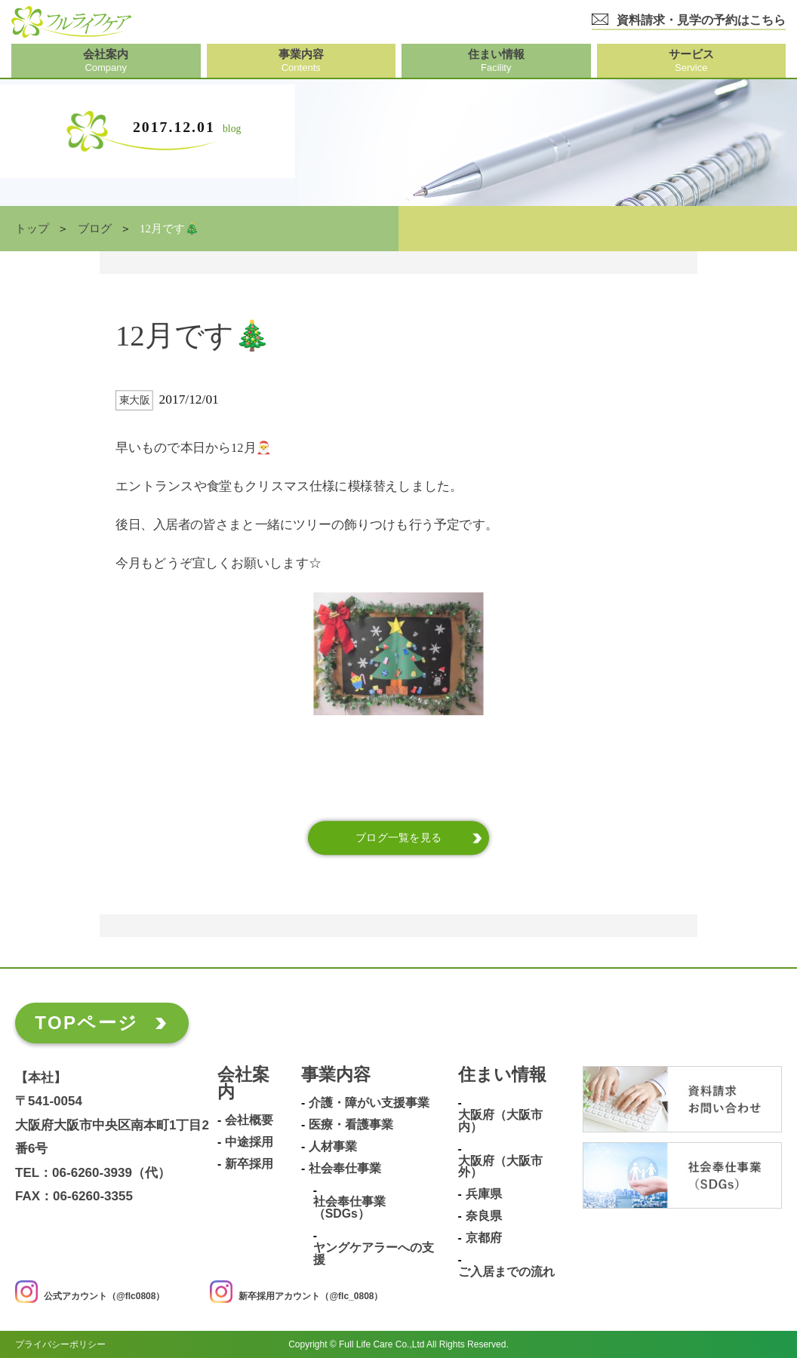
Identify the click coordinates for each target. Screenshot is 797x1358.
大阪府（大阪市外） (500, 1166)
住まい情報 (502, 1075)
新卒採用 (249, 1164)
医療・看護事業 (351, 1125)
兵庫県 (484, 1194)
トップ (32, 229)
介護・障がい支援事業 (369, 1103)
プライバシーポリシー (60, 1344)
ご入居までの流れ (506, 1271)
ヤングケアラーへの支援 (373, 1254)
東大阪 (134, 400)
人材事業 (333, 1147)
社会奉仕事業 (345, 1169)
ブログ (95, 229)
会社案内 (243, 1083)
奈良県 (484, 1216)
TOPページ (86, 1022)
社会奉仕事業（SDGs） (349, 1208)
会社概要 (249, 1120)
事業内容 (336, 1075)
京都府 (484, 1238)
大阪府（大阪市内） (500, 1121)
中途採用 (249, 1142)
